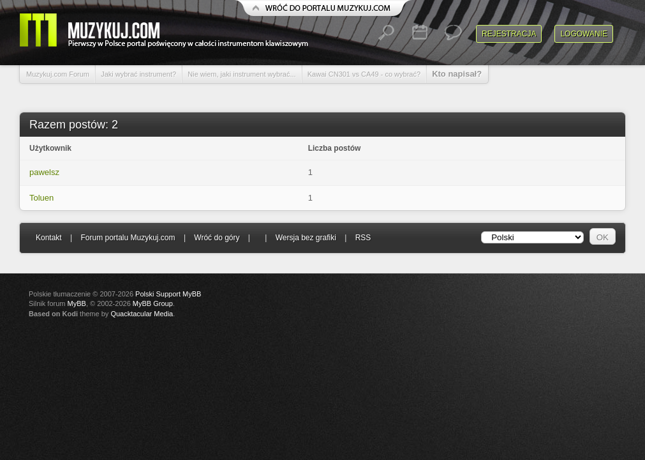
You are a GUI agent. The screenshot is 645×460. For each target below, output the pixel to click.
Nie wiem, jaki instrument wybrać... (241, 74)
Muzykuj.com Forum (57, 74)
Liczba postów (334, 148)
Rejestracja (509, 33)
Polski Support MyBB (168, 294)
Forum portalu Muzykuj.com (128, 237)
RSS (363, 237)
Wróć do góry (216, 237)
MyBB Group (153, 303)
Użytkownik (50, 148)
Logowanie (583, 33)
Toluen (41, 198)
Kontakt (49, 237)
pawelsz (44, 172)
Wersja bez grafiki (306, 237)
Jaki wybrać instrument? (138, 74)
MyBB (77, 303)
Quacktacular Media (141, 314)
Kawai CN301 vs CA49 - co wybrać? (364, 74)
